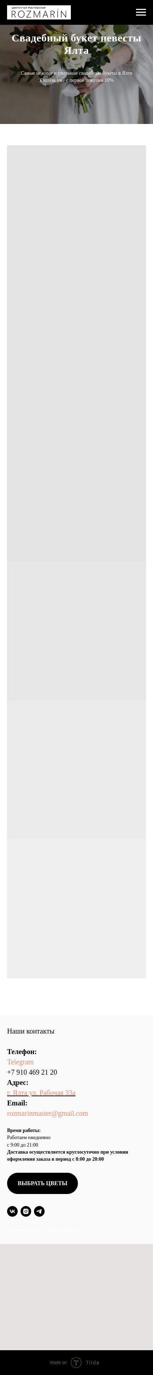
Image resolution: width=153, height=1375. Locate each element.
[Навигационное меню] (141, 12)
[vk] (12, 1211)
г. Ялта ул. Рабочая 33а (41, 1093)
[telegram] (39, 1211)
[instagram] (26, 1211)
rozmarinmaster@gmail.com (47, 1113)
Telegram (20, 1062)
